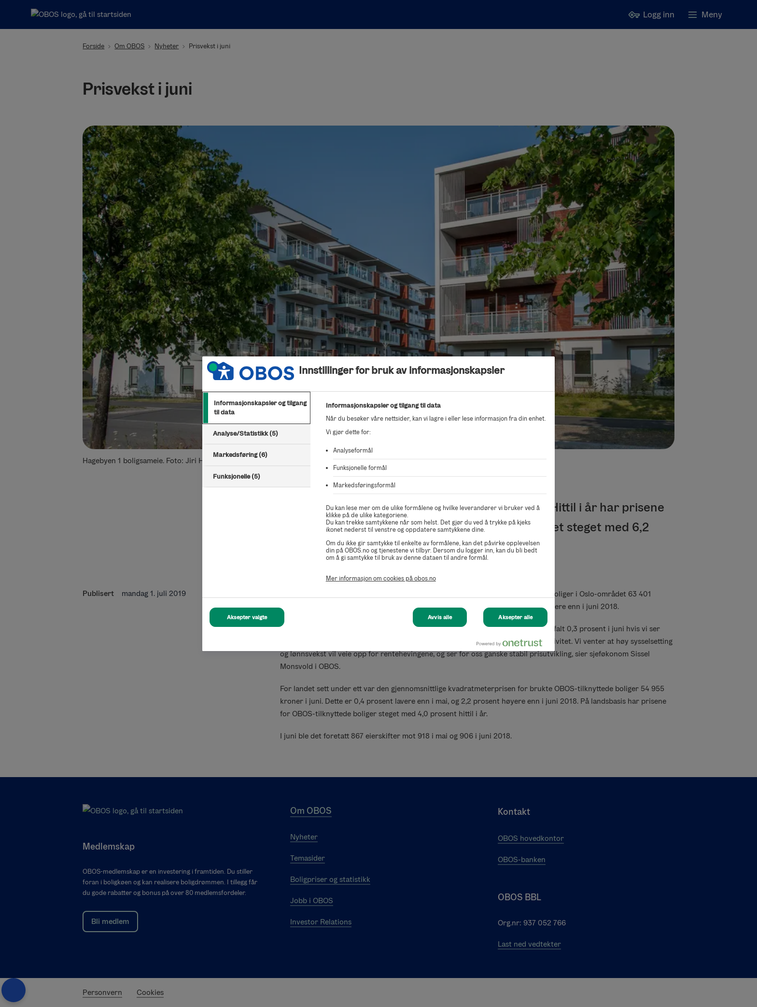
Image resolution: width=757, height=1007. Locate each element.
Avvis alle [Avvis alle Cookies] (440, 617)
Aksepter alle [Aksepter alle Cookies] (515, 617)
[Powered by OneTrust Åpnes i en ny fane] (513, 645)
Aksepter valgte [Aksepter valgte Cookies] (247, 617)
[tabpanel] (436, 497)
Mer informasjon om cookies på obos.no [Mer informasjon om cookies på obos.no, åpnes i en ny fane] (381, 578)
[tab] (256, 408)
